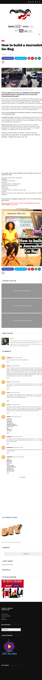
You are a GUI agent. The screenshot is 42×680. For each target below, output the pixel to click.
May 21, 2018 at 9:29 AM (14, 404)
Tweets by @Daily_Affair (7, 564)
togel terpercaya (13, 441)
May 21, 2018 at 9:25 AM (14, 392)
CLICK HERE (5, 204)
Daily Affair (25, 553)
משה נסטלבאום (11, 450)
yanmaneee (10, 456)
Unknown (9, 357)
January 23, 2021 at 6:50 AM (18, 456)
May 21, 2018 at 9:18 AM (14, 381)
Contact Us (4, 619)
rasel (8, 365)
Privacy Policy (4, 614)
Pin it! (27, 208)
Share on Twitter (21, 58)
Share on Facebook (8, 58)
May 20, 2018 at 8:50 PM (14, 365)
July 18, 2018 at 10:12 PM (17, 436)
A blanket (4, 179)
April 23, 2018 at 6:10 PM (17, 357)
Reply (8, 361)
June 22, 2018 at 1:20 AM (16, 416)
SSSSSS (9, 416)
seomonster (10, 447)
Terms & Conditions (6, 616)
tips (3, 40)
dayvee (4, 54)
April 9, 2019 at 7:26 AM (18, 447)
